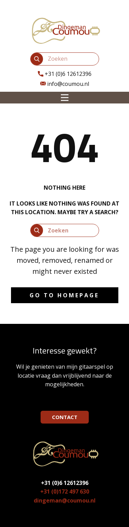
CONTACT (64, 417)
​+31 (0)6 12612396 (65, 74)
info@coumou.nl (64, 84)
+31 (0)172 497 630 (64, 491)
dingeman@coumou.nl (65, 500)
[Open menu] (64, 97)
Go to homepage (64, 295)
